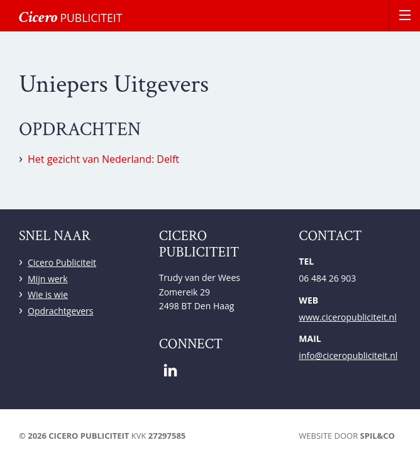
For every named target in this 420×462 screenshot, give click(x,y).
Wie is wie (48, 294)
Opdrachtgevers (61, 311)
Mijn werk (48, 279)
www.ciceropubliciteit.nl (347, 317)
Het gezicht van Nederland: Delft (103, 159)
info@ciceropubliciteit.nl (348, 355)
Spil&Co (377, 435)
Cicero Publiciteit (62, 262)
